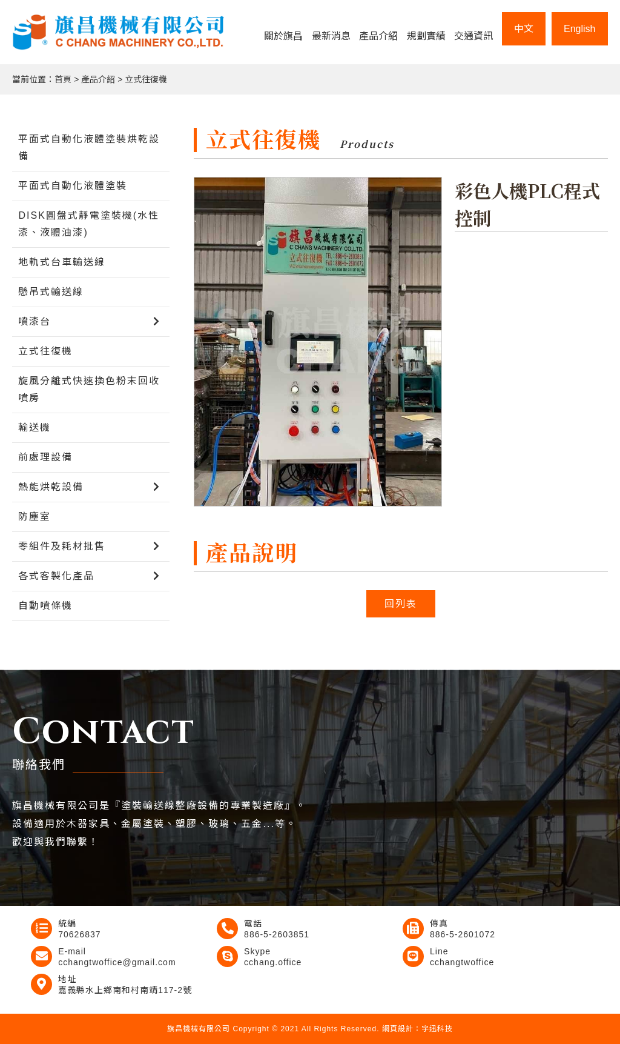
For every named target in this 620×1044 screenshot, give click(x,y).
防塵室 (34, 516)
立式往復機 (146, 79)
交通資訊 (473, 36)
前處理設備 (45, 457)
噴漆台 (34, 321)
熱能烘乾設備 (51, 487)
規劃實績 (426, 36)
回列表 (400, 604)
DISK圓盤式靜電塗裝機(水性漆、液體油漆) (88, 224)
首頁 (62, 79)
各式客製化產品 (56, 576)
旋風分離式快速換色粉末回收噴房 (89, 389)
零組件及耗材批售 (61, 546)
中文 (523, 29)
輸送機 (34, 427)
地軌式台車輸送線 (61, 262)
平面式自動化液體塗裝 (72, 186)
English (579, 29)
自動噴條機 (45, 605)
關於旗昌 (283, 36)
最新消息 (331, 36)
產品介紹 (378, 36)
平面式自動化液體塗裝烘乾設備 (89, 147)
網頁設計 (398, 1029)
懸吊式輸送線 (51, 292)
